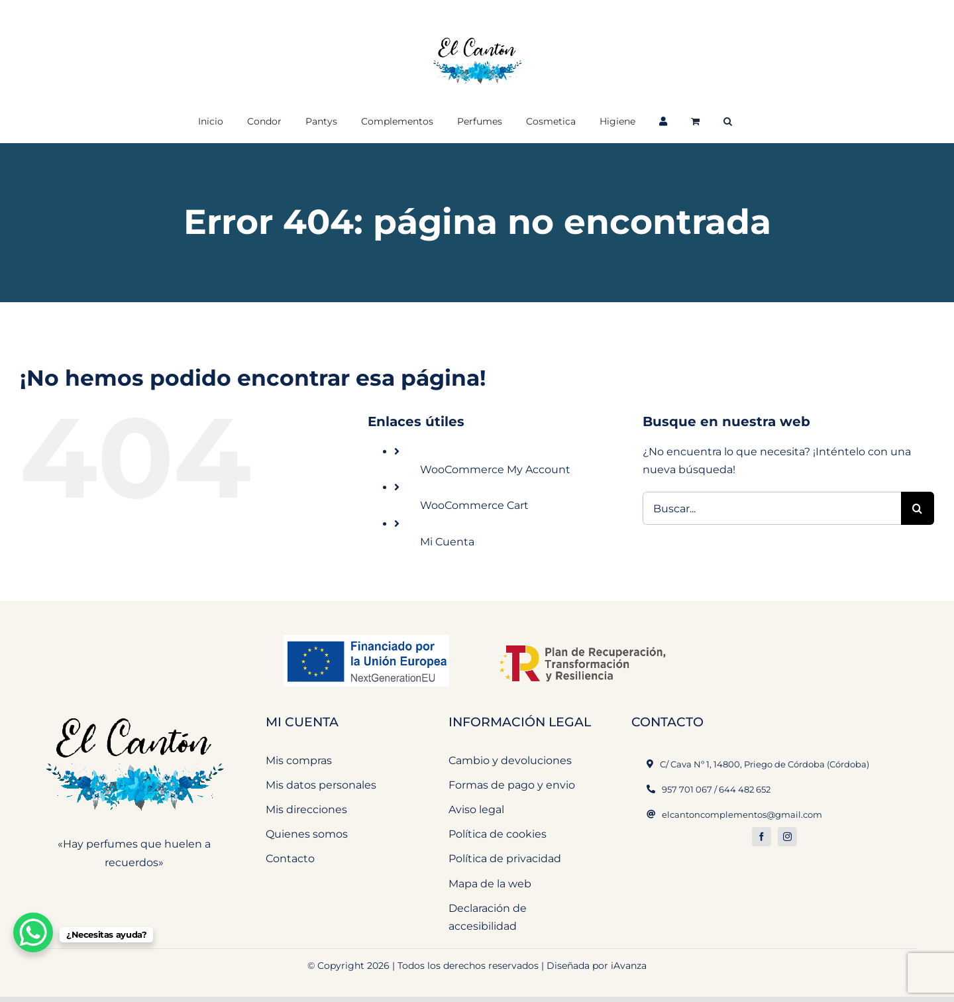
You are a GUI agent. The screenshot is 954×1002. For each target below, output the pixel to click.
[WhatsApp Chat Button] (33, 932)
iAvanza (629, 966)
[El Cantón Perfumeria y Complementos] (134, 710)
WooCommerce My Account (495, 469)
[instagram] (787, 836)
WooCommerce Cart (474, 505)
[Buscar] (917, 508)
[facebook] (761, 836)
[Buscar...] (772, 508)
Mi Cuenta (447, 541)
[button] (727, 120)
